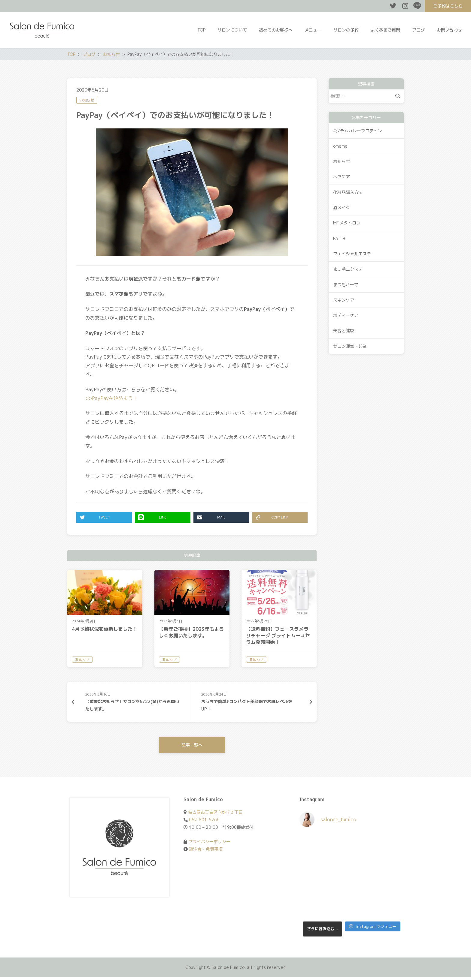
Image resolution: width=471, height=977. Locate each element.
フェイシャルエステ (352, 254)
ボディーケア (345, 315)
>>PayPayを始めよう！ (111, 398)
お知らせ (87, 100)
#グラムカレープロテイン (357, 131)
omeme (340, 146)
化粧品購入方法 (348, 192)
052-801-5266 (204, 819)
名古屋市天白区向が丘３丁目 (215, 812)
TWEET (94, 517)
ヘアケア (341, 176)
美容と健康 (343, 330)
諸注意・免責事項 (206, 849)
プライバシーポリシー (209, 841)
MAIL (211, 517)
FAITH (339, 238)
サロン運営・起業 (350, 346)
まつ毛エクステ (348, 269)
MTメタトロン (346, 223)
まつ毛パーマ (345, 284)
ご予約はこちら (448, 6)
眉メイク (341, 207)
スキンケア (343, 300)
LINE (152, 517)
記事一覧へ (191, 745)
